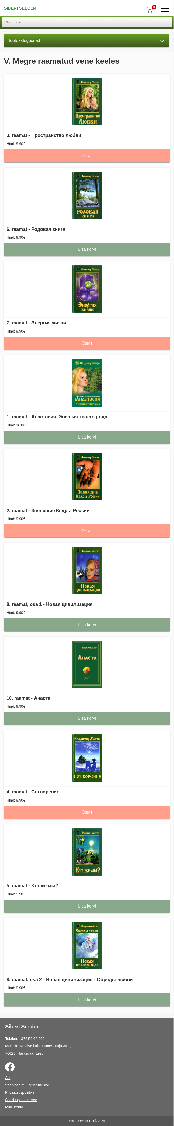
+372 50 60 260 (32, 1039)
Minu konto (14, 1107)
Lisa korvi (87, 249)
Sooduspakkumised (21, 1100)
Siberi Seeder (20, 8)
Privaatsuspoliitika (19, 1092)
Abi (7, 1078)
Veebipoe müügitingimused (27, 1085)
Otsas (87, 155)
